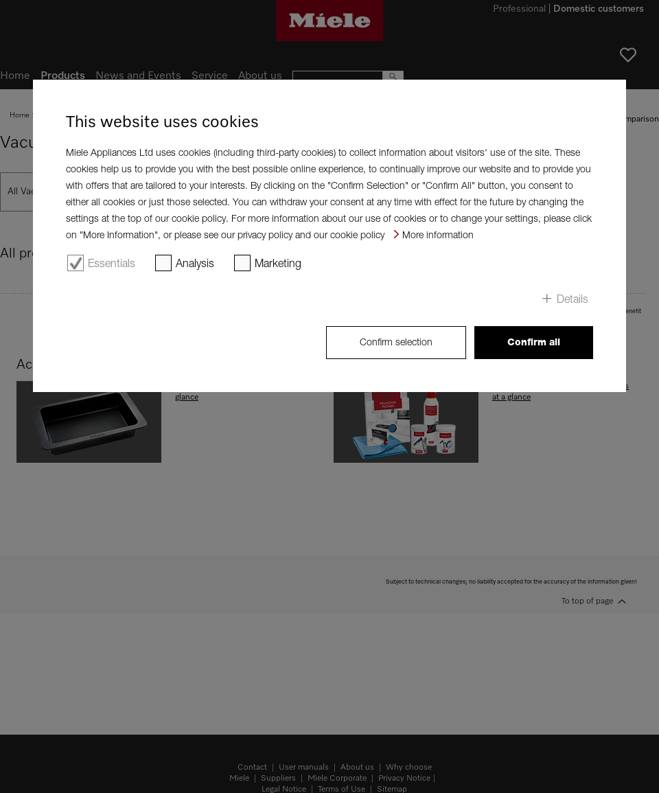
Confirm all (533, 341)
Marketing (278, 263)
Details (572, 298)
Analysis (195, 263)
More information (438, 234)
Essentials (111, 263)
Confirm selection (396, 341)
